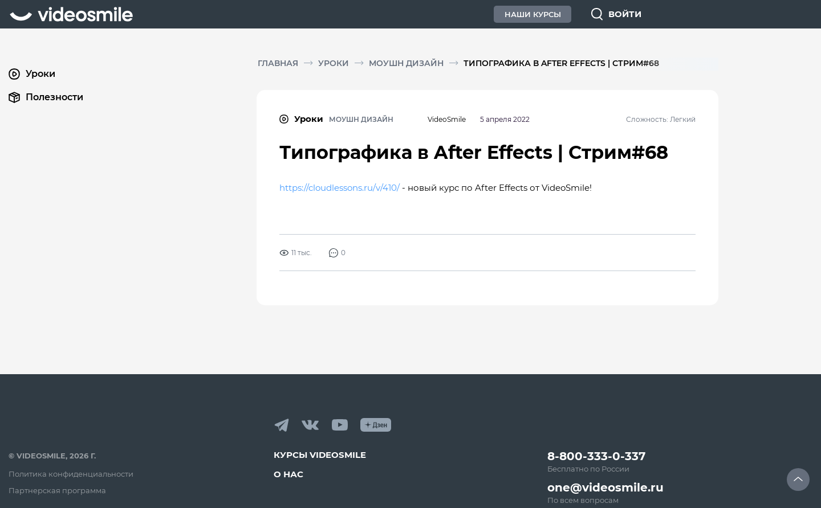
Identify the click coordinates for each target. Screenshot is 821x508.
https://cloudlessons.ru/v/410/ (339, 187)
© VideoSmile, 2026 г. (52, 455)
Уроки (333, 63)
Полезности (46, 97)
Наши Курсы (533, 14)
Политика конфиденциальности (71, 473)
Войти (624, 14)
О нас (288, 474)
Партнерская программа (57, 490)
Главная (278, 63)
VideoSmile (447, 119)
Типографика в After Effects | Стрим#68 (561, 63)
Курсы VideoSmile (320, 454)
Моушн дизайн (406, 63)
